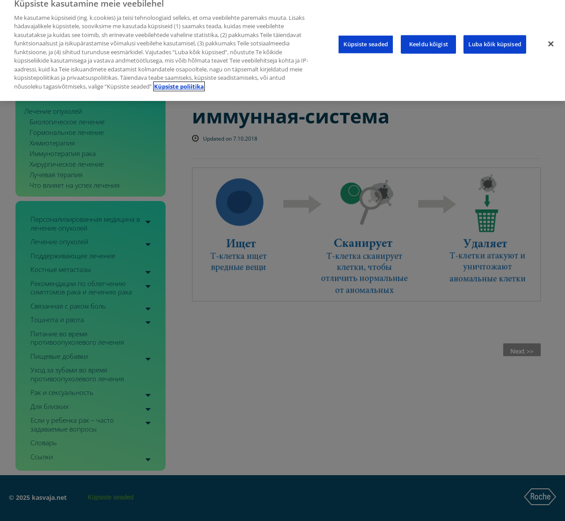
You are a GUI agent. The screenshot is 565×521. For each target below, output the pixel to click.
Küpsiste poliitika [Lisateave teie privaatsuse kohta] (179, 81)
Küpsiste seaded (365, 39)
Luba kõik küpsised (494, 39)
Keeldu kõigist (428, 39)
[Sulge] (551, 38)
